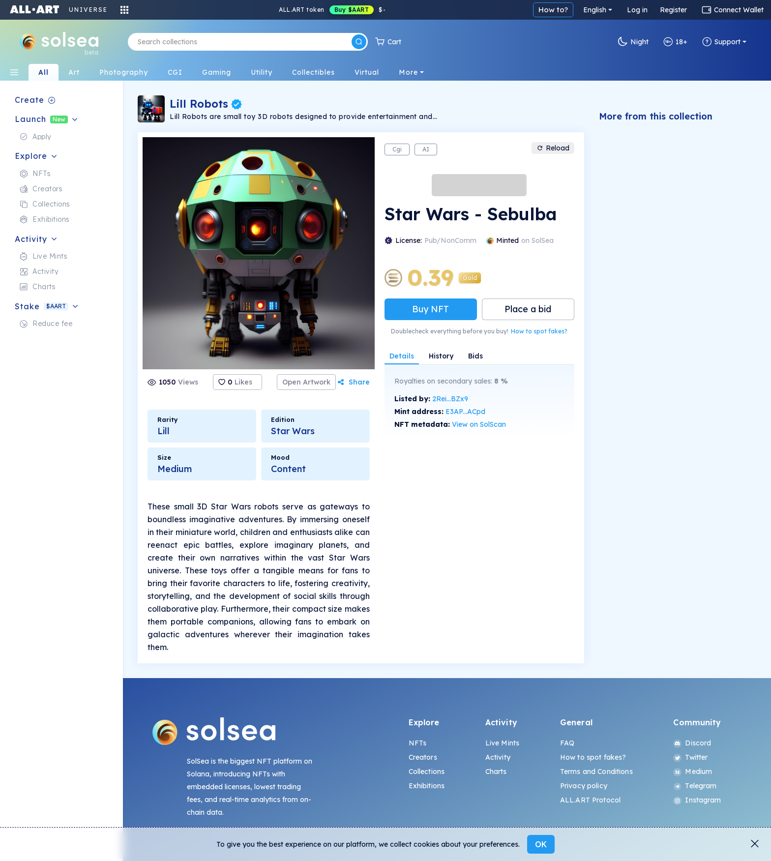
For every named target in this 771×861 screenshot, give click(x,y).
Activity (497, 757)
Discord (692, 743)
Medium (692, 771)
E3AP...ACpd (465, 411)
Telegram (694, 786)
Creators (423, 757)
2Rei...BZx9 (450, 398)
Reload (552, 148)
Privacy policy (583, 785)
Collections (427, 771)
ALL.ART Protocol (590, 800)
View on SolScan (479, 424)
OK (541, 844)
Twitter (690, 757)
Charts (496, 771)
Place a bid (527, 309)
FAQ (567, 743)
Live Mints (502, 743)
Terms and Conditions (596, 771)
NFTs (418, 743)
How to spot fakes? (539, 331)
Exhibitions (427, 785)
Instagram (697, 800)
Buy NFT (430, 309)
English (594, 9)
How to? (553, 9)
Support (721, 42)
